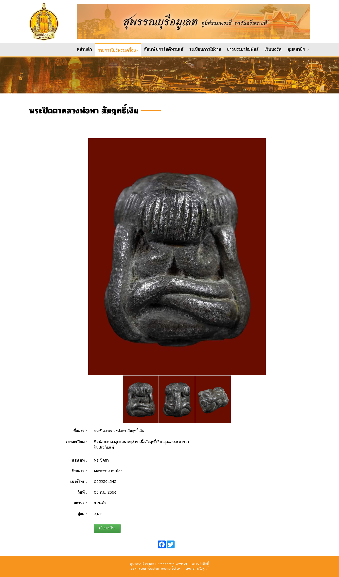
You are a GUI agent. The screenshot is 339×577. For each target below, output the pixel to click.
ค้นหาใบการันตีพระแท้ (163, 49)
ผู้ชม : (82, 517)
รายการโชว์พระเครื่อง (117, 50)
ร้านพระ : (79, 474)
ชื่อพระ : (80, 434)
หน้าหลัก (84, 49)
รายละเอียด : (76, 445)
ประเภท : (79, 464)
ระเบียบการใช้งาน (205, 49)
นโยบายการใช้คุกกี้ (195, 568)
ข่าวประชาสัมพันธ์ (243, 49)
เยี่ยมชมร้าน (107, 532)
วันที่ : (82, 496)
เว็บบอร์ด (273, 49)
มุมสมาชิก (296, 49)
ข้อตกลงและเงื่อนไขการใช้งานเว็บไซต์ (155, 568)
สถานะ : (80, 506)
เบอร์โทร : (78, 485)
